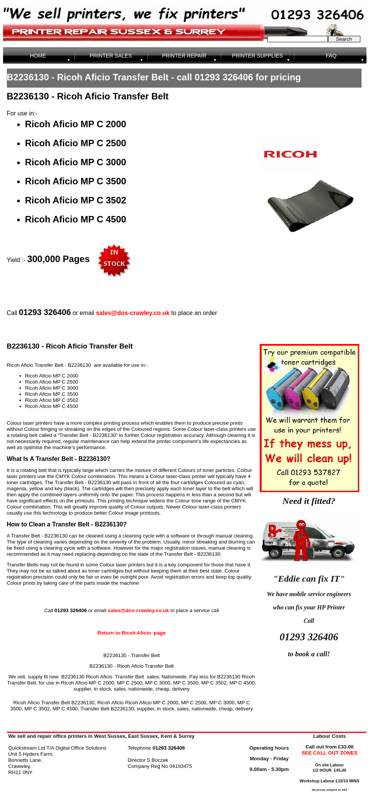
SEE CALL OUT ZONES (330, 753)
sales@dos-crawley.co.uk (133, 313)
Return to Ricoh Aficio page (132, 633)
